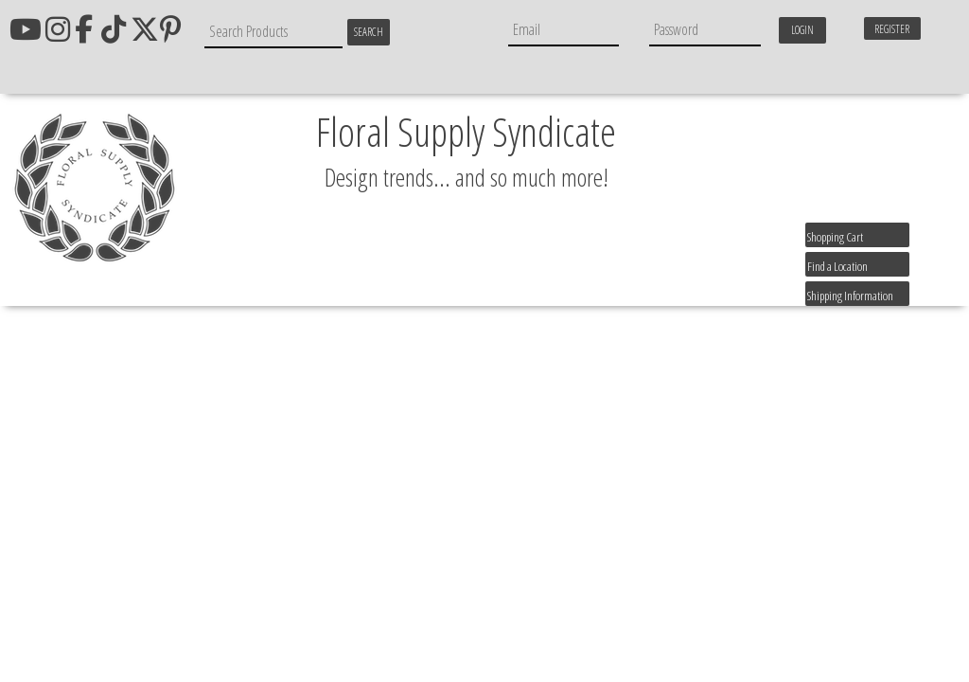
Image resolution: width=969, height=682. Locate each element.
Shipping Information (850, 295)
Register (891, 29)
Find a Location (837, 266)
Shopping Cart (835, 236)
